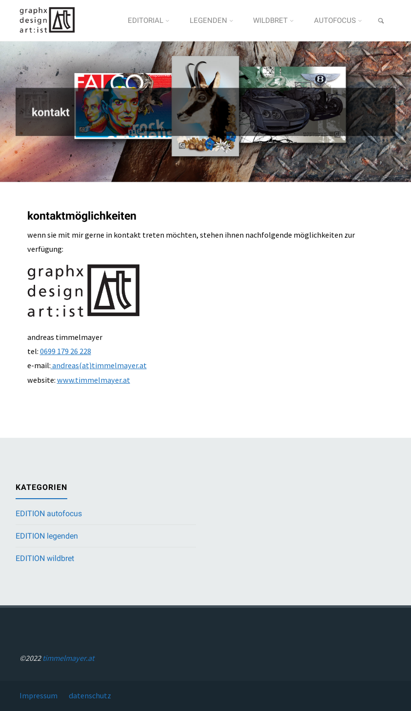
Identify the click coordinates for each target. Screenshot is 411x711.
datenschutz (90, 695)
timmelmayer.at (68, 658)
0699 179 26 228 (65, 351)
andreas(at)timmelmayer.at (99, 365)
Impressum (39, 695)
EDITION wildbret (45, 558)
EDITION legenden (47, 536)
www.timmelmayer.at (93, 380)
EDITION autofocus (49, 513)
